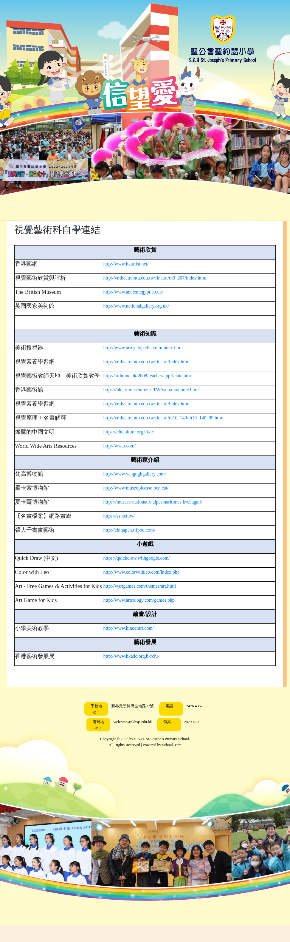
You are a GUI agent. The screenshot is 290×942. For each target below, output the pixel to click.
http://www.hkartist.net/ (134, 263)
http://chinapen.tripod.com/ (138, 538)
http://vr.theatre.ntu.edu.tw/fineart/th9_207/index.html (163, 277)
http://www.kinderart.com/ (137, 644)
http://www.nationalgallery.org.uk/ (145, 305)
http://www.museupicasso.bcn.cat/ (144, 496)
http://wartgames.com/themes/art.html (148, 594)
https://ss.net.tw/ (127, 524)
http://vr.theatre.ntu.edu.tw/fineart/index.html (155, 361)
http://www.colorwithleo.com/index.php (150, 580)
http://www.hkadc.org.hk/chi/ (140, 672)
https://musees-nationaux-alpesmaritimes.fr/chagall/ (161, 510)
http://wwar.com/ (128, 454)
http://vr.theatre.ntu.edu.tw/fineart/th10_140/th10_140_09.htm (171, 426)
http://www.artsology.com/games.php (147, 616)
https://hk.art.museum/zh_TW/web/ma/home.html (159, 398)
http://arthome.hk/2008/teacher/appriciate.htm (156, 375)
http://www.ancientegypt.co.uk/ (142, 291)
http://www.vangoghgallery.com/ (143, 482)
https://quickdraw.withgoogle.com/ (145, 566)
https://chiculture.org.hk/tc (137, 440)
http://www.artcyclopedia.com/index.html (152, 347)
